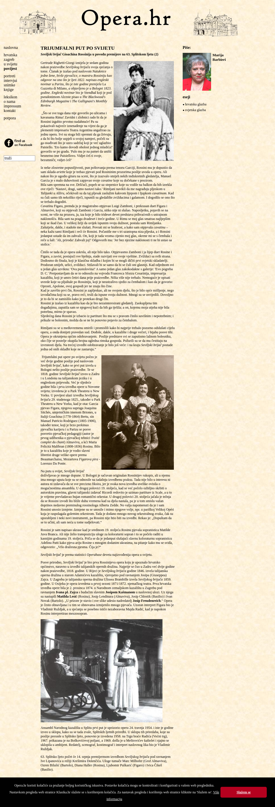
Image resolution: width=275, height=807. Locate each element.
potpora (10, 118)
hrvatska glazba (196, 104)
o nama (9, 101)
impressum (12, 106)
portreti (9, 76)
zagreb (9, 59)
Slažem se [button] (244, 792)
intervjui (10, 80)
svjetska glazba (195, 110)
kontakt (10, 111)
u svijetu (10, 64)
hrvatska (10, 55)
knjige (9, 90)
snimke (9, 85)
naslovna (11, 47)
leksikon (10, 97)
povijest (10, 68)
